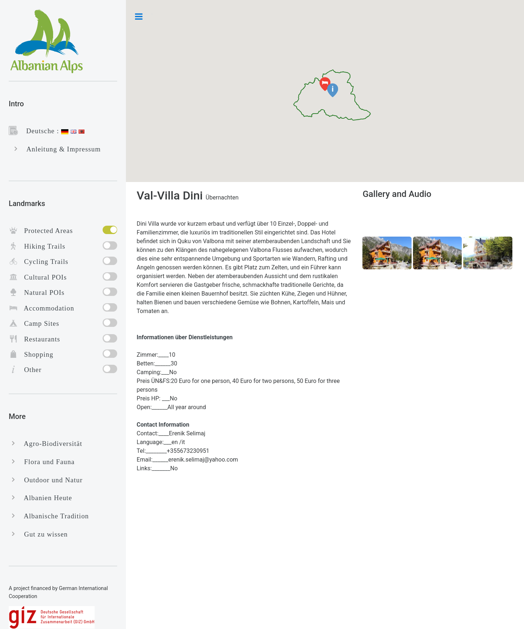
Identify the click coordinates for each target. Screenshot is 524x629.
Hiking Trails (42, 246)
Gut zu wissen (43, 534)
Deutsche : (39, 131)
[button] (332, 90)
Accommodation (46, 308)
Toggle (139, 16)
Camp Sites (38, 323)
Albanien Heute (45, 498)
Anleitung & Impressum (60, 149)
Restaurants (39, 339)
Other (29, 369)
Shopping (35, 354)
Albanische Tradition (53, 516)
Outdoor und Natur (50, 480)
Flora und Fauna (46, 462)
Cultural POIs (42, 277)
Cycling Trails (43, 261)
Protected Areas (45, 230)
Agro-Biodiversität (50, 443)
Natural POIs (41, 292)
